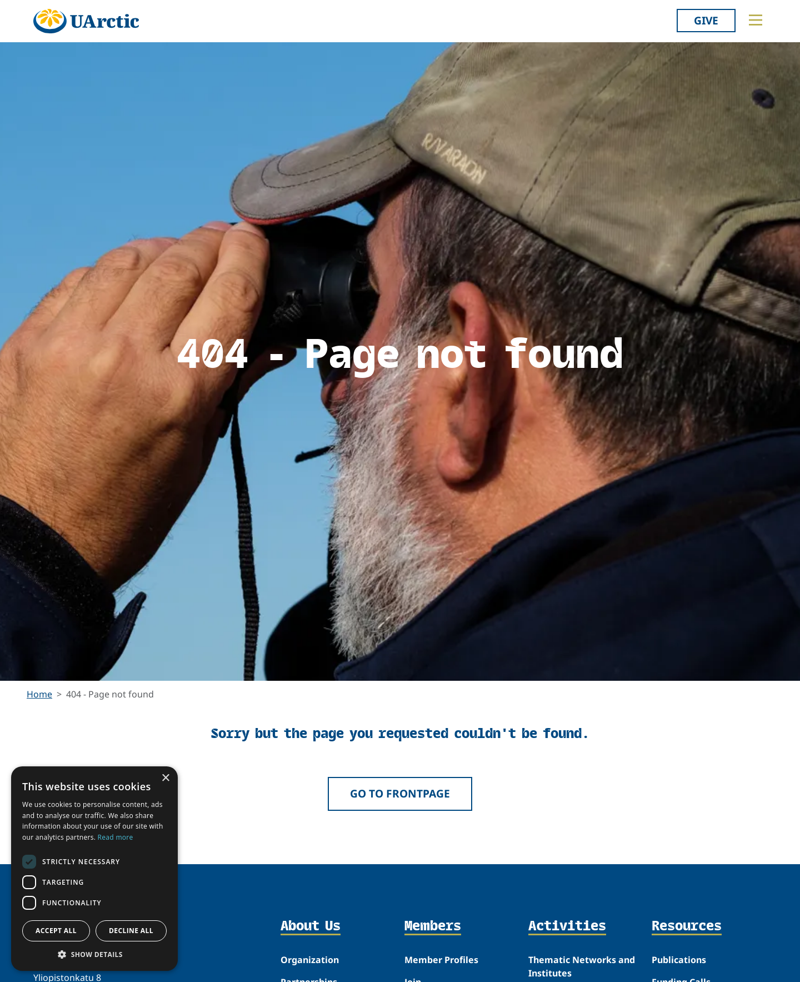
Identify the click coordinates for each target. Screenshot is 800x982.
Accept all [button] (56, 930)
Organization (310, 960)
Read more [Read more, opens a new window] (115, 837)
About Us (311, 926)
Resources (687, 926)
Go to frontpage (400, 793)
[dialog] (94, 868)
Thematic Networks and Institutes (581, 966)
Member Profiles (441, 960)
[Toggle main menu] (755, 20)
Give (706, 20)
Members (432, 926)
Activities (567, 926)
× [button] (165, 778)
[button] (94, 954)
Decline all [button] (131, 930)
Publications (679, 960)
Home (39, 694)
